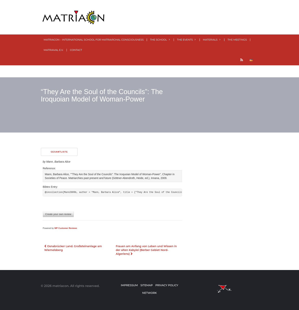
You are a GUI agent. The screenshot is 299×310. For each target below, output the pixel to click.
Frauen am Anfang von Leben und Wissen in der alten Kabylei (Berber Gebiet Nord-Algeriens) (146, 250)
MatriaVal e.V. (53, 49)
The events (185, 39)
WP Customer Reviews (65, 228)
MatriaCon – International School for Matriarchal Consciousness (94, 39)
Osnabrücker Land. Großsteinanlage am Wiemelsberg (73, 248)
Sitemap (146, 285)
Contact (76, 49)
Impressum (129, 285)
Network (149, 293)
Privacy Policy (166, 285)
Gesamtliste (59, 152)
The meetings (237, 39)
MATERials (210, 39)
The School (158, 39)
